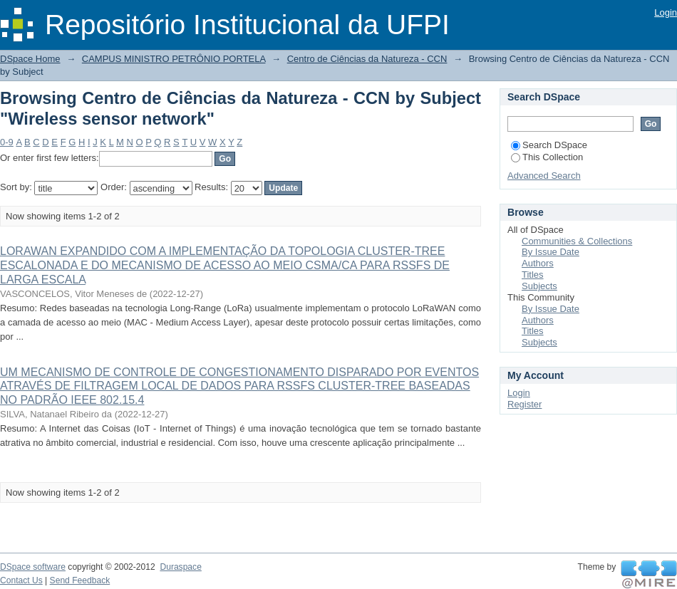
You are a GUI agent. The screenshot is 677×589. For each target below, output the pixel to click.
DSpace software (33, 567)
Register (524, 404)
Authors (538, 263)
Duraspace (180, 567)
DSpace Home (30, 58)
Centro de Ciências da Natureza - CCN (367, 58)
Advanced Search (544, 175)
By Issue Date (550, 251)
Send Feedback (80, 580)
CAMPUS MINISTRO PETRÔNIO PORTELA (174, 58)
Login (665, 12)
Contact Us (21, 580)
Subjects (539, 286)
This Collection (547, 157)
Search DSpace (549, 145)
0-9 (7, 142)
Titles (533, 274)
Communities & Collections (577, 241)
